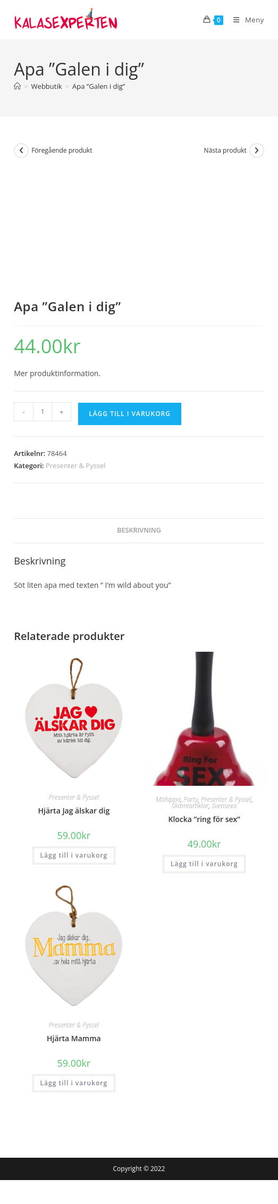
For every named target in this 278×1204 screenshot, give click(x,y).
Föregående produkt (61, 150)
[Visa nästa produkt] (256, 150)
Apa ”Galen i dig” (98, 86)
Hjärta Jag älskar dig (74, 811)
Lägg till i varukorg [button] (73, 855)
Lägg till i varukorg (130, 413)
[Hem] (17, 86)
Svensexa (224, 805)
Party (190, 799)
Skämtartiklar (190, 805)
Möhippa (168, 799)
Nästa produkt (225, 150)
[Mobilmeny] (244, 19)
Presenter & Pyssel (76, 465)
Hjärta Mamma (74, 1038)
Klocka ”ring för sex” (204, 819)
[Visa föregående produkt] (21, 150)
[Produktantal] (42, 411)
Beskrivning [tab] (139, 530)
